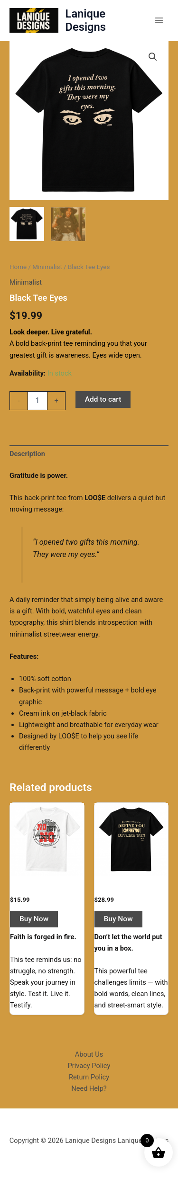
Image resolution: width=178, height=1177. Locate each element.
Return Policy (89, 1077)
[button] (152, 56)
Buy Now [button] (33, 919)
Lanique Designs (86, 20)
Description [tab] (27, 453)
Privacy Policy (89, 1065)
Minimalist (47, 266)
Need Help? (88, 1088)
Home (18, 266)
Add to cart (103, 399)
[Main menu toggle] (159, 20)
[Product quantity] (37, 400)
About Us (89, 1054)
